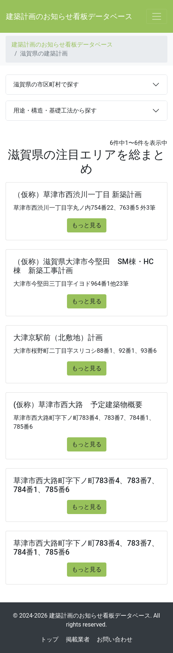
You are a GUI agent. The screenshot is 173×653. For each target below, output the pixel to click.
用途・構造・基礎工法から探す (55, 110)
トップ (49, 639)
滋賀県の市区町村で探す (46, 84)
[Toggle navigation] (156, 16)
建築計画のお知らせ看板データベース (69, 16)
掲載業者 (78, 639)
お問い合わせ (114, 639)
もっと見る (87, 225)
